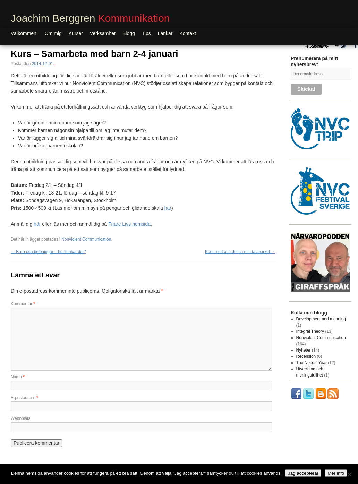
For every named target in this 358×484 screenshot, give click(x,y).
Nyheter (303, 350)
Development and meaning (321, 319)
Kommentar (23, 303)
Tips (146, 33)
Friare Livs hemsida (129, 224)
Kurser (76, 33)
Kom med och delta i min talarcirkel (240, 251)
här (167, 208)
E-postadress (24, 397)
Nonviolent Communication (86, 239)
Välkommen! (24, 33)
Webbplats (20, 418)
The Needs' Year (311, 362)
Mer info (335, 473)
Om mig (53, 33)
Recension (306, 356)
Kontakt (188, 33)
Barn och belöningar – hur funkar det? (48, 251)
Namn (18, 376)
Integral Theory (310, 331)
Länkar (165, 33)
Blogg (128, 33)
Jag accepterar (303, 473)
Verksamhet (103, 33)
